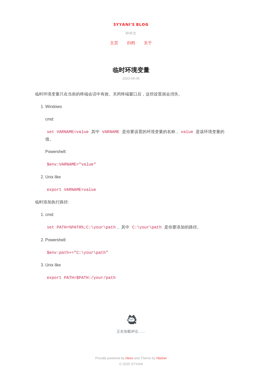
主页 (114, 43)
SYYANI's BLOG (131, 24)
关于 (148, 43)
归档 (131, 43)
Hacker (161, 358)
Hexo (129, 358)
